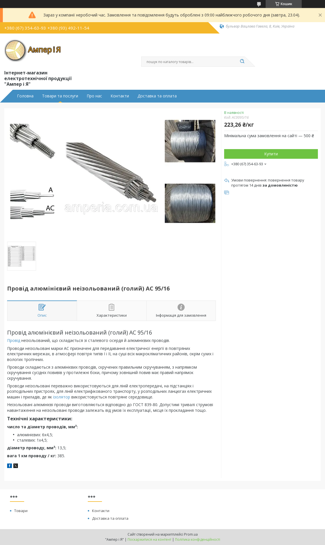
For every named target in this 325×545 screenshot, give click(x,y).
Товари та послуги (60, 96)
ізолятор (61, 397)
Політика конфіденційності (197, 539)
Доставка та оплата (157, 96)
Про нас (94, 96)
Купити (271, 153)
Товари (21, 510)
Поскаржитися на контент (149, 539)
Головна (25, 96)
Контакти (120, 96)
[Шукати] (242, 62)
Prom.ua (191, 534)
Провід (13, 340)
